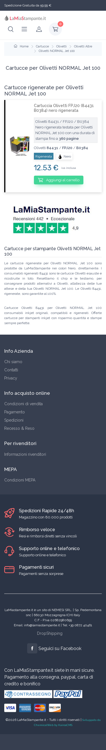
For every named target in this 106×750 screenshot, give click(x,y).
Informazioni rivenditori (25, 454)
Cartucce (42, 46)
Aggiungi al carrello (58, 179)
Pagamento (14, 412)
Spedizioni (13, 420)
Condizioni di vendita (23, 404)
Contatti (11, 370)
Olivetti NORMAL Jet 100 (57, 51)
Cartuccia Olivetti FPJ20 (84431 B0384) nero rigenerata (64, 108)
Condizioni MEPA (19, 480)
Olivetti (61, 46)
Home (21, 46)
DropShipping (49, 633)
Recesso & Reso (19, 428)
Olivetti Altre (83, 46)
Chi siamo (13, 361)
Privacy (10, 378)
